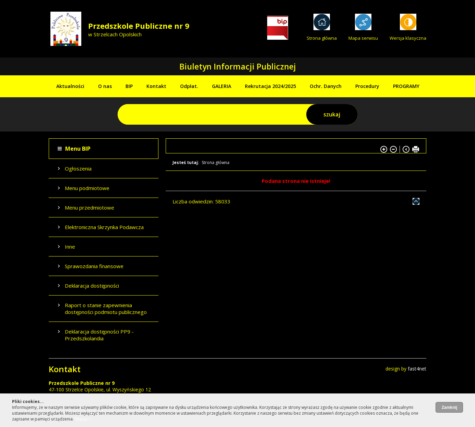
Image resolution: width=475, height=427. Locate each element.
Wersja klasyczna (408, 38)
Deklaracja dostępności (92, 285)
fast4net (417, 368)
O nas (105, 86)
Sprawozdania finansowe (94, 266)
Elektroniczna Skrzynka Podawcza (104, 227)
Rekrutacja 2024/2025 (270, 86)
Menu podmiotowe (87, 188)
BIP (129, 86)
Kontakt (156, 86)
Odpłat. (189, 86)
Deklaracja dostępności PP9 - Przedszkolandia (99, 335)
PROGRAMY (406, 86)
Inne (70, 246)
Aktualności (70, 86)
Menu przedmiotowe (89, 207)
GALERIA (221, 86)
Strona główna (322, 38)
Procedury (367, 86)
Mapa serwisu (363, 38)
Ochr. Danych (326, 86)
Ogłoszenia (78, 168)
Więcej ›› (83, 419)
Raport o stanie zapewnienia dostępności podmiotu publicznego (106, 308)
